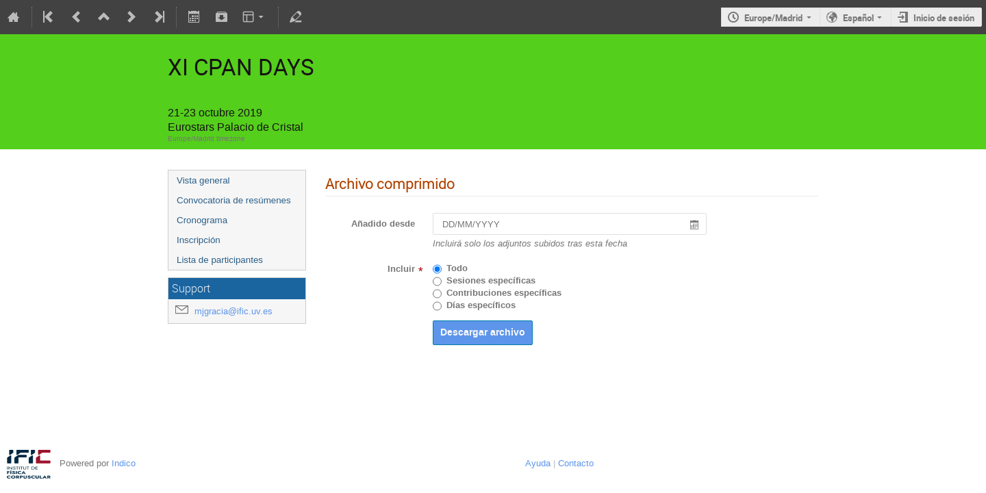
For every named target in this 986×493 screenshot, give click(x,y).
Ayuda (538, 463)
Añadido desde (383, 224)
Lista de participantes (220, 260)
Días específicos (481, 305)
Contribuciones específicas (503, 293)
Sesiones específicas (490, 281)
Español (858, 18)
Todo (457, 268)
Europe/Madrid (773, 18)
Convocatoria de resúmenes (234, 200)
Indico (124, 463)
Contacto (576, 463)
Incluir (401, 269)
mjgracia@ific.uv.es (233, 311)
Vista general (203, 180)
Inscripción (198, 240)
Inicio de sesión (943, 18)
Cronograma (202, 220)
